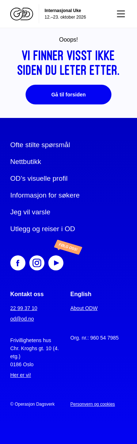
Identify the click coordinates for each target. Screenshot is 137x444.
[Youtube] (62, 263)
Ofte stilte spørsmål (40, 145)
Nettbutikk (25, 161)
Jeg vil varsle (30, 212)
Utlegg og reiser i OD (42, 229)
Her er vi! (20, 375)
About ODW (84, 308)
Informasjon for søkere (45, 195)
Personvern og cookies (93, 404)
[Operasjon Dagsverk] (21, 14)
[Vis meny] (121, 14)
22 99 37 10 (23, 308)
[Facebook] (18, 263)
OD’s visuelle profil (39, 178)
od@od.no (22, 319)
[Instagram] (37, 263)
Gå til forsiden (68, 94)
